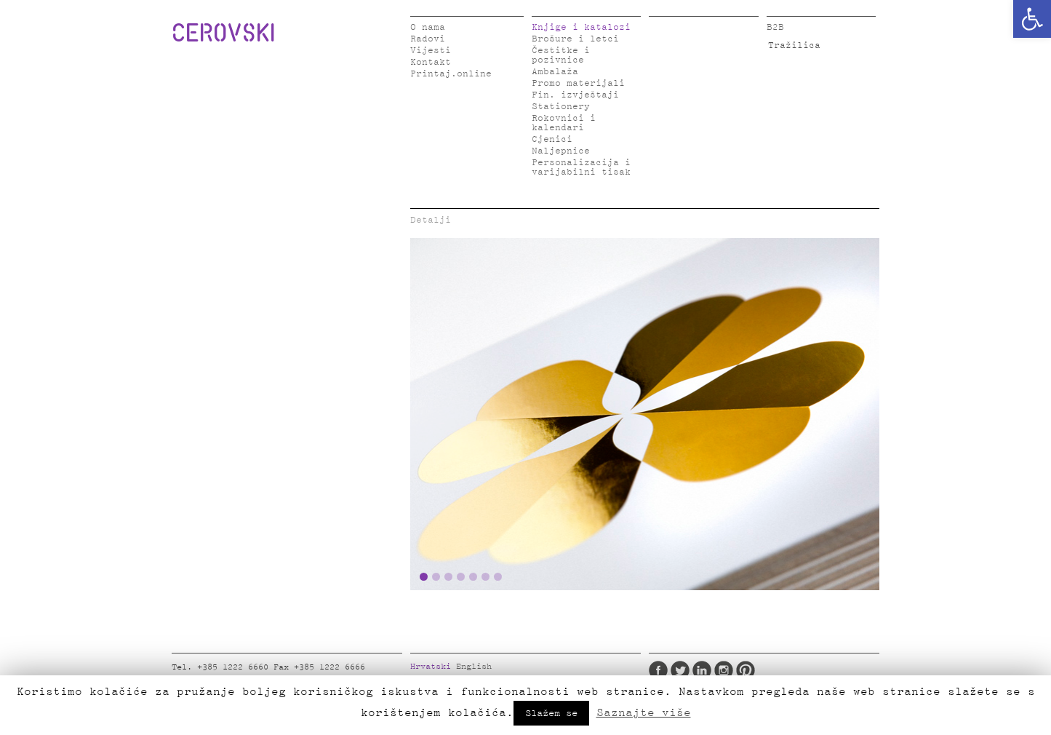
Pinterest (745, 670)
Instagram (723, 670)
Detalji (430, 220)
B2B (775, 27)
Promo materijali (578, 83)
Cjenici (552, 139)
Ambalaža (555, 71)
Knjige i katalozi (581, 27)
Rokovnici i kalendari (564, 123)
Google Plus (767, 670)
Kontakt (430, 62)
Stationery (561, 106)
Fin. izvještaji (575, 95)
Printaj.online (451, 74)
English (474, 666)
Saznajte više (643, 712)
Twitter (680, 670)
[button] (1032, 19)
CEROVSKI (223, 32)
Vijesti (430, 50)
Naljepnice (561, 151)
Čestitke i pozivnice (561, 55)
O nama (427, 27)
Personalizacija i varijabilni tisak (581, 167)
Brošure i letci (575, 39)
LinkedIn (701, 670)
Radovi (427, 39)
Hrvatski (430, 666)
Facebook (658, 670)
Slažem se (551, 713)
